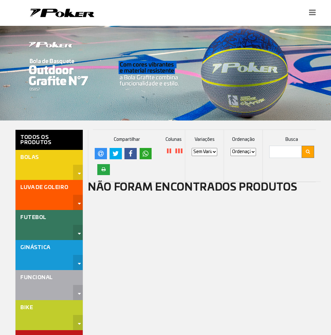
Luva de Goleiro (44, 187)
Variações (205, 139)
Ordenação (243, 139)
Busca (291, 139)
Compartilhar (127, 139)
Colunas (174, 139)
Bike (26, 307)
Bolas (29, 157)
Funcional (36, 277)
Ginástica (35, 247)
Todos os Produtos (35, 140)
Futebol (33, 217)
